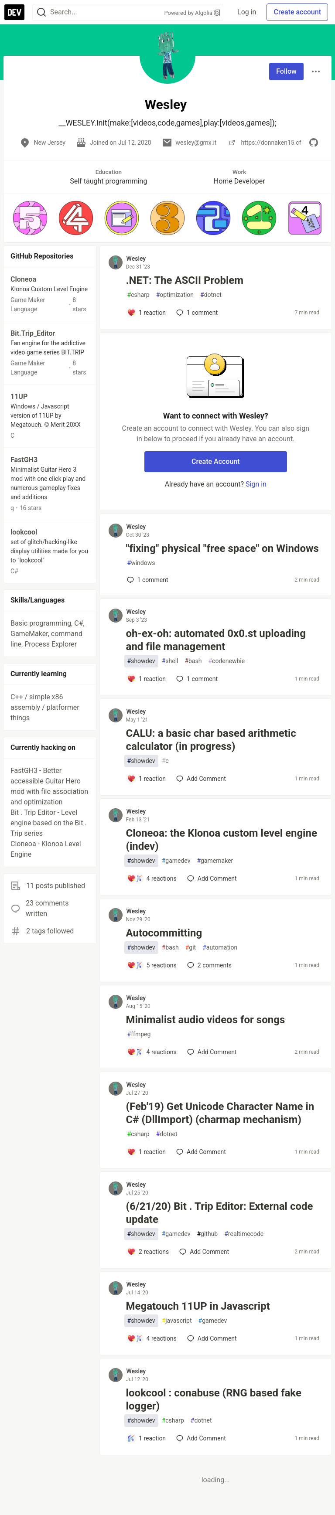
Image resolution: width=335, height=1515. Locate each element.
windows (141, 563)
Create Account (215, 461)
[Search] (41, 12)
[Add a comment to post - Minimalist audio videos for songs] (152, 1052)
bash (193, 661)
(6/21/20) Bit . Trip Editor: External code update (219, 1213)
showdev (141, 661)
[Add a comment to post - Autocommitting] (152, 965)
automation (219, 947)
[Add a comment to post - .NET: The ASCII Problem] (146, 312)
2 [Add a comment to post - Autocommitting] (208, 965)
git (190, 947)
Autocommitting (164, 933)
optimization (175, 295)
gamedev (176, 860)
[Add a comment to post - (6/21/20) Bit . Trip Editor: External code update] (148, 1252)
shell (170, 661)
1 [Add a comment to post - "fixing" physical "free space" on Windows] (146, 580)
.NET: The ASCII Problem (185, 280)
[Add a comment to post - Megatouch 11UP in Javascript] (152, 1338)
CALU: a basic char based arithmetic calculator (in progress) (211, 739)
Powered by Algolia (192, 13)
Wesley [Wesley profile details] (136, 258)
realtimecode (243, 1234)
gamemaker (215, 860)
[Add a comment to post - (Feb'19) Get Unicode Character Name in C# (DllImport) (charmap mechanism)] (146, 1152)
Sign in (256, 484)
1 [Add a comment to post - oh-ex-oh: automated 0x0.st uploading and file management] (196, 679)
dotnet (211, 295)
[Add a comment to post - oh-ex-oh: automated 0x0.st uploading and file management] (146, 679)
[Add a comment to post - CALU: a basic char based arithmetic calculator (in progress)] (146, 778)
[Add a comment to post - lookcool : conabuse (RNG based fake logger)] (146, 1438)
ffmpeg (139, 1034)
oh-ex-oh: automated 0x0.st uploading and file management (216, 640)
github (207, 1234)
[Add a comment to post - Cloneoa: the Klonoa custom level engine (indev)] (152, 878)
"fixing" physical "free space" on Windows (222, 548)
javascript (177, 1320)
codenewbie (226, 661)
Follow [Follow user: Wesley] (286, 71)
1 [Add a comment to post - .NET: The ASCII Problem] (196, 312)
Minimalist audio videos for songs (205, 1020)
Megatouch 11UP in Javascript (198, 1306)
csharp (138, 295)
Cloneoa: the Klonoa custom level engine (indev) (221, 839)
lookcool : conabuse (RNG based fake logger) (213, 1399)
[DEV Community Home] (14, 12)
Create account (297, 12)
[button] (29, 218)
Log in (246, 12)
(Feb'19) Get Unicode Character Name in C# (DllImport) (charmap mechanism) (220, 1113)
